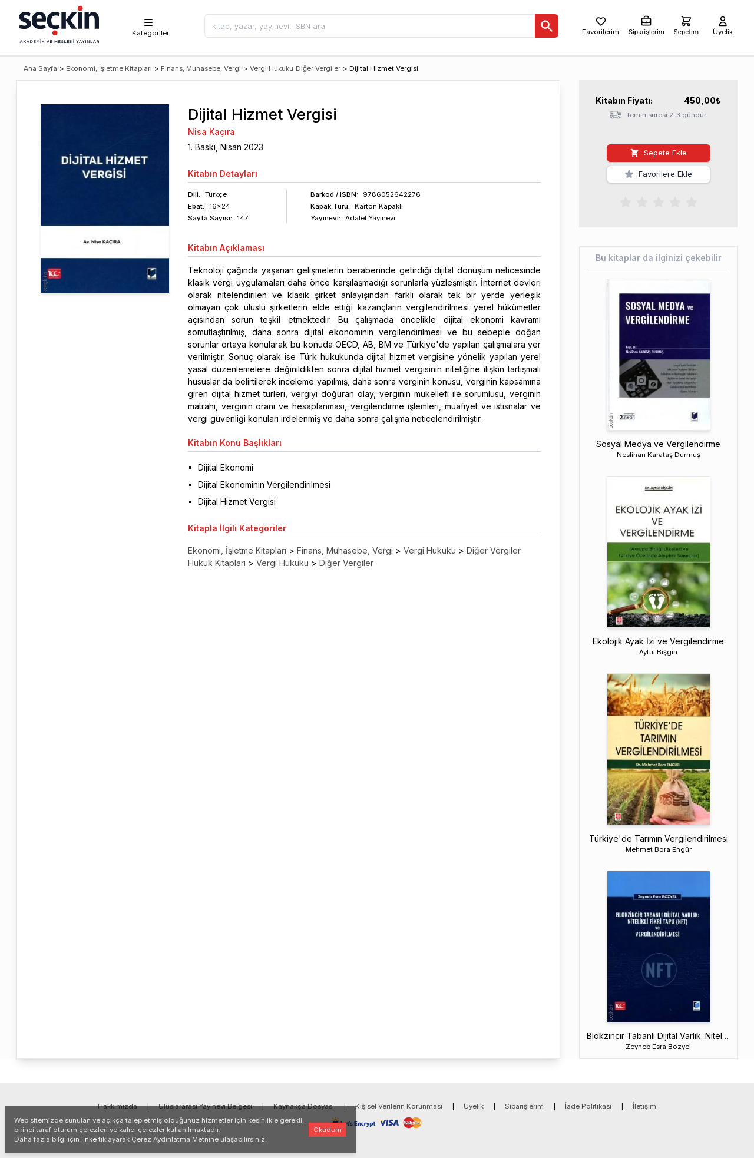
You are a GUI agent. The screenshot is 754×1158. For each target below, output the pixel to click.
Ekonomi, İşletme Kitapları (109, 68)
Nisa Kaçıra (211, 132)
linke (89, 1139)
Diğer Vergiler (318, 68)
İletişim (644, 1106)
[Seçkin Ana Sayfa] (57, 23)
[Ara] (546, 26)
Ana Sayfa (40, 68)
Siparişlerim (524, 1106)
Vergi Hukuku (271, 68)
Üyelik (474, 1106)
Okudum (327, 1130)
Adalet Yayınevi (370, 218)
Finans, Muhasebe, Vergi (201, 68)
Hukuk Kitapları (217, 563)
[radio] (625, 201)
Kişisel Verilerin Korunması (398, 1106)
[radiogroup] (658, 201)
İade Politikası (588, 1106)
